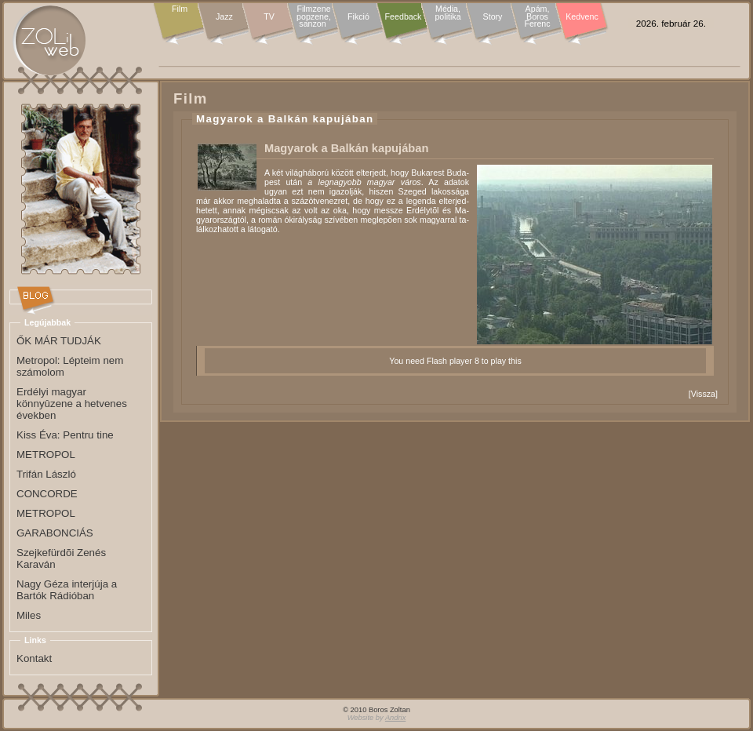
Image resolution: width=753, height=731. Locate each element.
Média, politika (447, 12)
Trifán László (46, 474)
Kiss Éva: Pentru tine (65, 435)
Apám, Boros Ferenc (537, 16)
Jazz (224, 16)
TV (269, 16)
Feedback (403, 16)
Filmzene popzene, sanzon (313, 16)
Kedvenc (582, 16)
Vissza (703, 393)
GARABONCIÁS (54, 533)
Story (493, 16)
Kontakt (34, 658)
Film (179, 9)
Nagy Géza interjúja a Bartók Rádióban (66, 590)
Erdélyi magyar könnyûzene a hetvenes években (71, 403)
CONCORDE (47, 494)
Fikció (358, 16)
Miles (28, 615)
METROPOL (45, 454)
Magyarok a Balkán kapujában (284, 119)
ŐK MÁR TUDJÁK (58, 341)
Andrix (395, 718)
